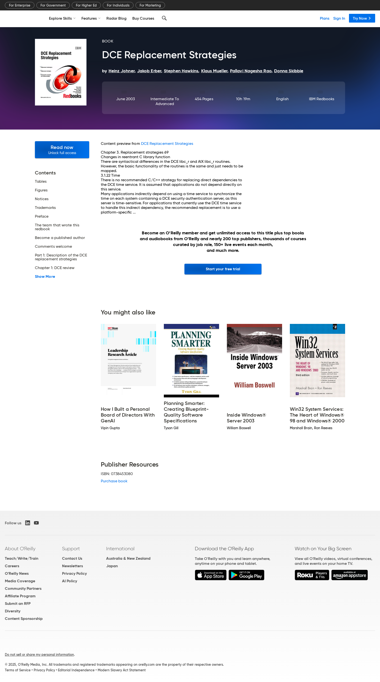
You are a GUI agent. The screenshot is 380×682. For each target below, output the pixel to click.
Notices (42, 199)
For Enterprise (19, 5)
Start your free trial (223, 268)
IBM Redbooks (321, 99)
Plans (324, 18)
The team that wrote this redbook (57, 227)
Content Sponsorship (24, 618)
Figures (41, 190)
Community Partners (23, 588)
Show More (45, 277)
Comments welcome (53, 246)
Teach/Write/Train (21, 558)
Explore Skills (62, 18)
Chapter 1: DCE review (54, 268)
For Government (53, 5)
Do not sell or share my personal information (39, 654)
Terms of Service (18, 670)
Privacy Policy (74, 573)
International (120, 548)
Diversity (12, 611)
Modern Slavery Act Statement (122, 670)
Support (71, 548)
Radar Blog (116, 18)
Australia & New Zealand (128, 558)
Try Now (362, 18)
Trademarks (45, 208)
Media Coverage (20, 580)
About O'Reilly (20, 548)
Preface (42, 216)
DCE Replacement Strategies (167, 143)
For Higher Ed (86, 5)
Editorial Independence (76, 670)
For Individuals (118, 5)
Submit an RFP (18, 603)
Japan (112, 565)
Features (91, 18)
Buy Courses (143, 18)
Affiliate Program (20, 596)
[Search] (164, 18)
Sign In (339, 18)
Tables (41, 181)
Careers (12, 565)
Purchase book (114, 481)
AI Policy (69, 580)
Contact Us (72, 558)
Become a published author (60, 238)
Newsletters (72, 565)
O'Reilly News (17, 573)
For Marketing (150, 5)
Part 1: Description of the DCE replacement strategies (61, 257)
